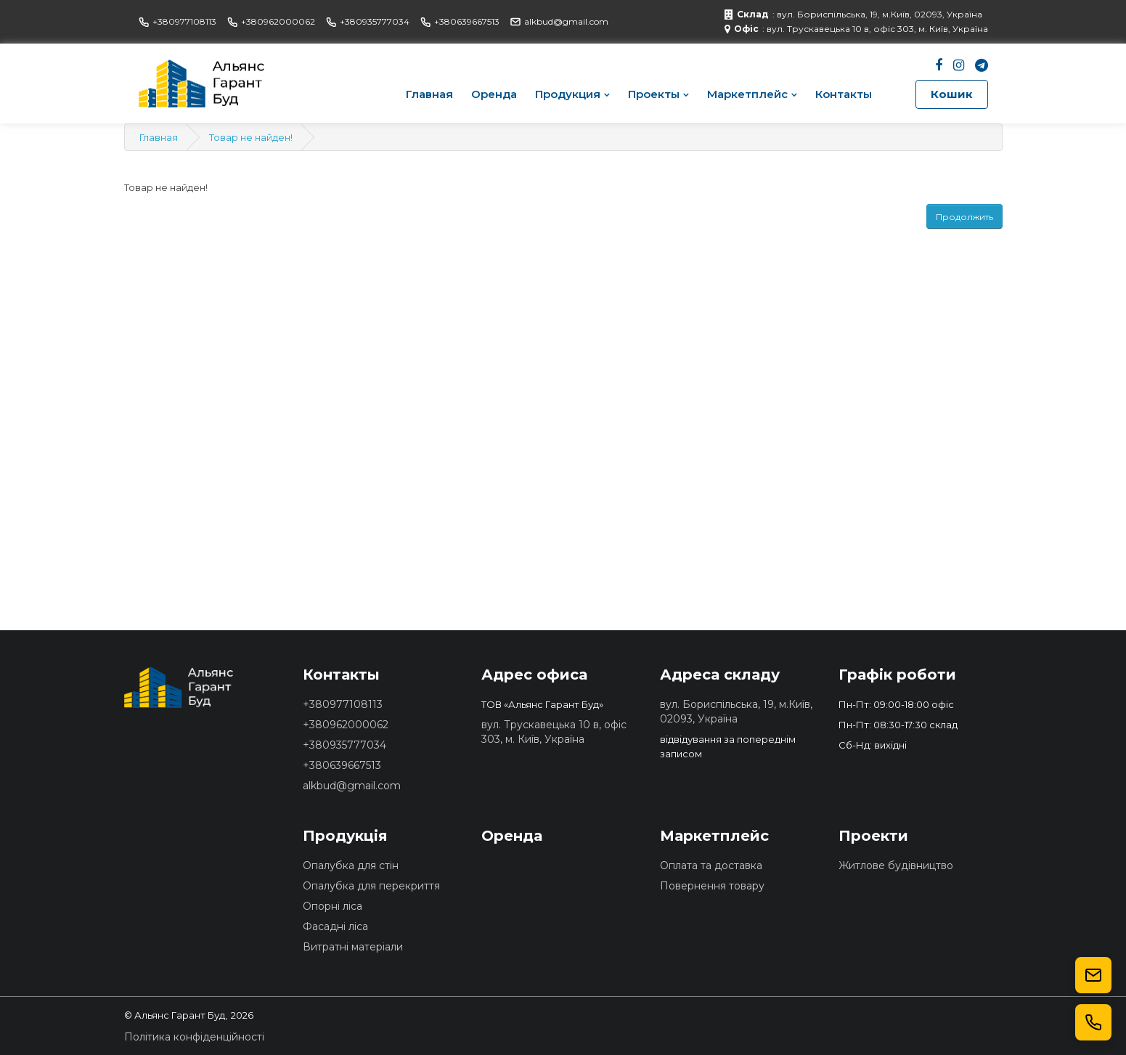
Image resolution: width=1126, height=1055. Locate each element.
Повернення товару (712, 885)
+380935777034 (367, 21)
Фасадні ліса (335, 926)
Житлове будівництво (896, 865)
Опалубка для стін (351, 865)
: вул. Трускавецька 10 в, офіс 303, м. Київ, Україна (856, 29)
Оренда (494, 94)
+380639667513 (459, 21)
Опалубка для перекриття (371, 885)
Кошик (952, 94)
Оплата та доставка (711, 865)
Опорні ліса (332, 906)
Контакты (843, 94)
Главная (429, 94)
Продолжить (964, 216)
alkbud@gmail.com (559, 21)
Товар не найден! (251, 137)
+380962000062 (271, 21)
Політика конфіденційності (194, 1036)
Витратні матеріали (353, 946)
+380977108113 (177, 21)
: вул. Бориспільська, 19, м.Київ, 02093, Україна (853, 14)
